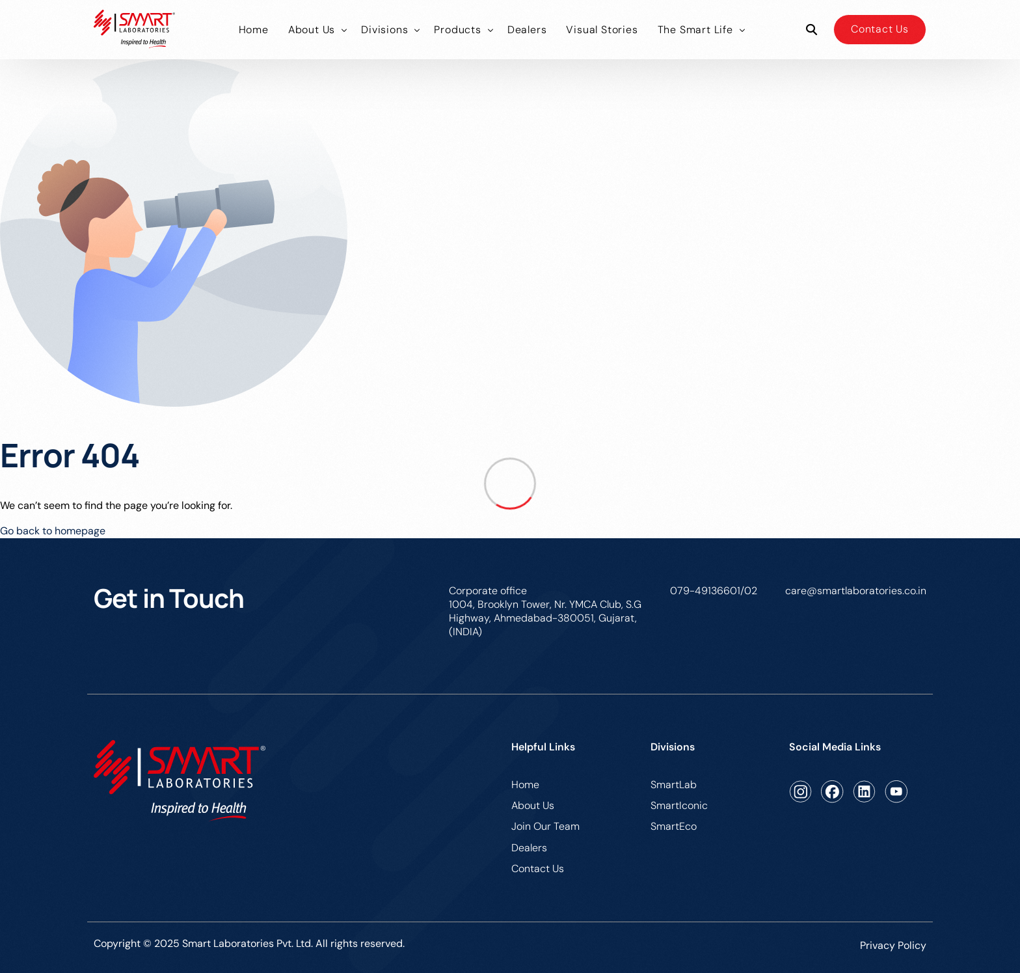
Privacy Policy (893, 945)
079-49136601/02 (713, 590)
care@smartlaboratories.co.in (855, 590)
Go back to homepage (52, 531)
